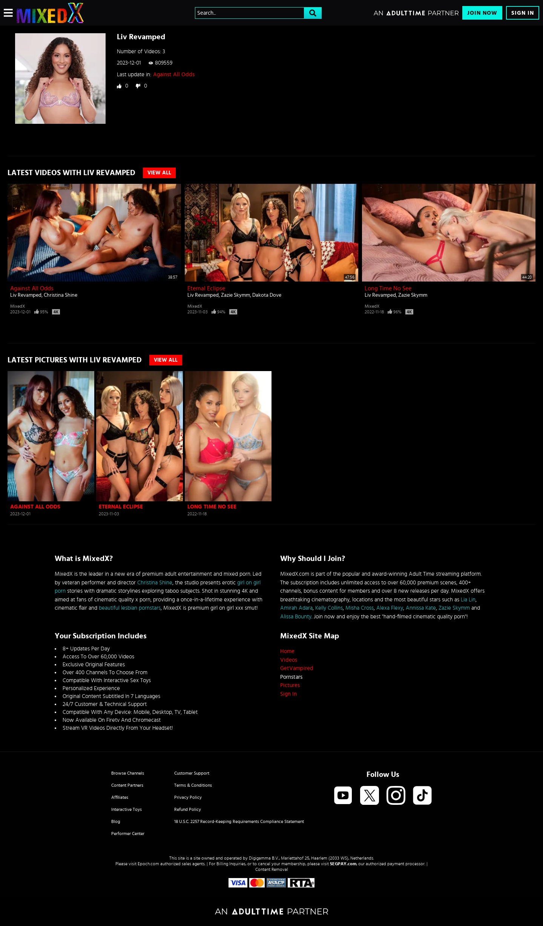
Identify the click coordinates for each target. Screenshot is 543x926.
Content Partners (127, 785)
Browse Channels (127, 773)
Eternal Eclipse (206, 288)
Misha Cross (359, 608)
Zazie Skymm (235, 295)
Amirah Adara (296, 608)
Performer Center (127, 833)
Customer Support (191, 773)
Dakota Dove (266, 295)
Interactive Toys (126, 809)
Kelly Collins (329, 608)
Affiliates (119, 797)
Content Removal (271, 869)
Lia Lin (468, 599)
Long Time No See (388, 288)
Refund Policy (187, 809)
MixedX (17, 306)
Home (287, 651)
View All (159, 173)
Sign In (522, 13)
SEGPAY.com (343, 863)
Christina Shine (60, 295)
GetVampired (296, 668)
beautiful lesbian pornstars (130, 608)
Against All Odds (174, 74)
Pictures (290, 685)
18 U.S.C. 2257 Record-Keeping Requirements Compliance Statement (239, 821)
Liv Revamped (25, 295)
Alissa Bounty (295, 616)
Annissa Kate (421, 608)
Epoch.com (148, 863)
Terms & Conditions (193, 785)
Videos (288, 660)
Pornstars (291, 677)
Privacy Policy (188, 797)
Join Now (482, 13)
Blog (115, 821)
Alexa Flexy (389, 608)
